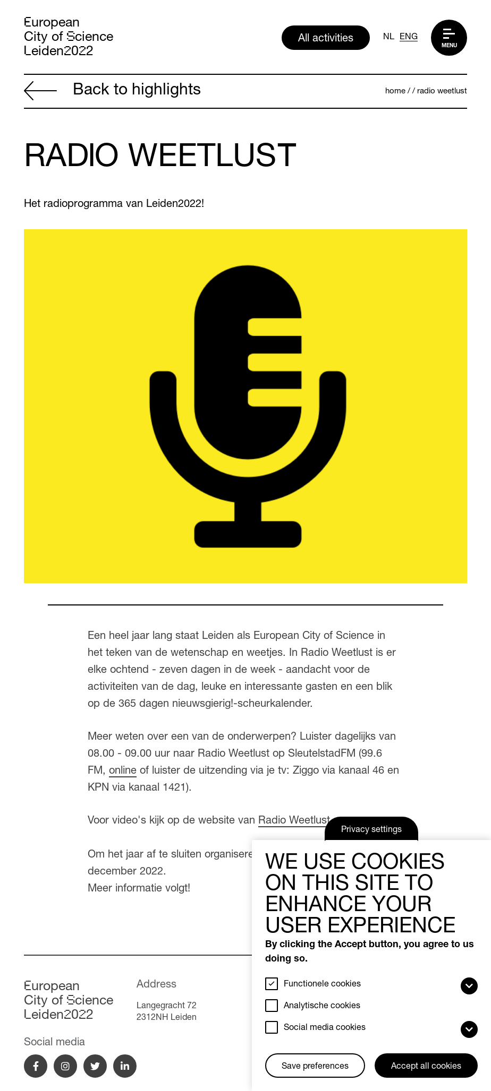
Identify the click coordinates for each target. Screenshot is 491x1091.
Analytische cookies (322, 1006)
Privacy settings (371, 830)
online (123, 771)
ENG (409, 37)
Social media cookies (325, 1028)
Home (395, 92)
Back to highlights (112, 92)
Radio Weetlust (442, 92)
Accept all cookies (426, 1067)
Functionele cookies (322, 985)
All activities (325, 39)
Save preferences (315, 1067)
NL (388, 37)
